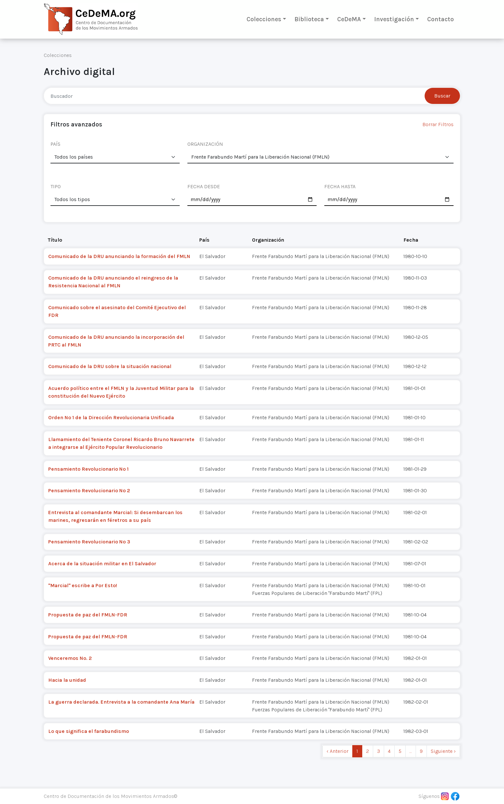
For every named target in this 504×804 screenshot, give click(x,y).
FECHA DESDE (203, 186)
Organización (268, 240)
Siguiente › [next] (443, 751)
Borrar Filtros (438, 124)
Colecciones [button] (264, 19)
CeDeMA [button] (349, 19)
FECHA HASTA (340, 186)
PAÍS (55, 144)
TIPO (55, 186)
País (204, 240)
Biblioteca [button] (309, 19)
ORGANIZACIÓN (205, 144)
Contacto (440, 19)
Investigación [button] (394, 19)
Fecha (410, 240)
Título (55, 240)
